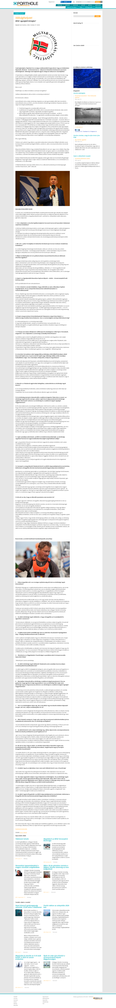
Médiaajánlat (46, 998)
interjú (25, 832)
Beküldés (98, 5)
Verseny (67, 5)
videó (80, 7)
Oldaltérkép (45, 1002)
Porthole (26, 4)
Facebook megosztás (21, 829)
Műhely (90, 5)
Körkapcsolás (88, 7)
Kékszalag (98, 7)
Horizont (75, 5)
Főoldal (59, 5)
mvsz (21, 832)
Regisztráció (51, 2)
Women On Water (72, 7)
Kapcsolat (45, 1000)
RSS (43, 1003)
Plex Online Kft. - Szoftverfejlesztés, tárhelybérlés (97, 999)
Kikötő (83, 5)
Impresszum (45, 997)
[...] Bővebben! (79, 127)
